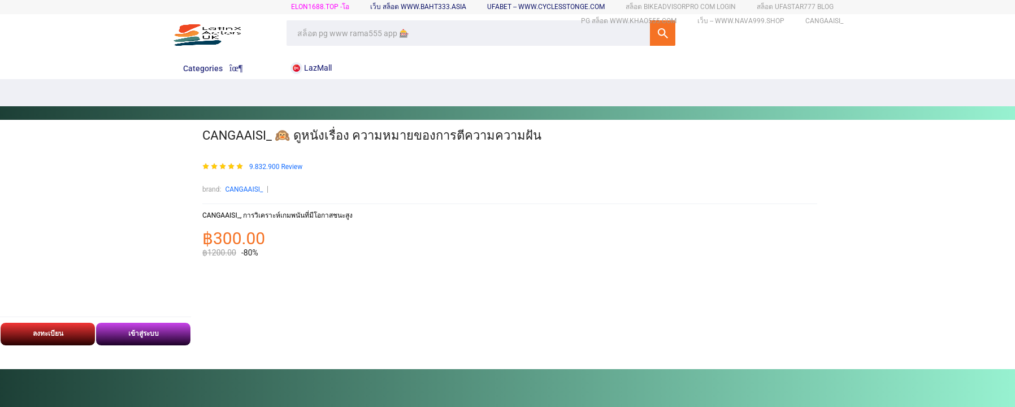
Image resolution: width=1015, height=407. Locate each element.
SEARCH (662, 33)
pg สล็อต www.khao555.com (628, 21)
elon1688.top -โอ (320, 7)
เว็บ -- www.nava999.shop (740, 21)
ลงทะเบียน (48, 333)
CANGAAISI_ (244, 189)
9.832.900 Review (275, 167)
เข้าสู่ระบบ (143, 333)
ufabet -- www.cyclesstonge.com (546, 7)
